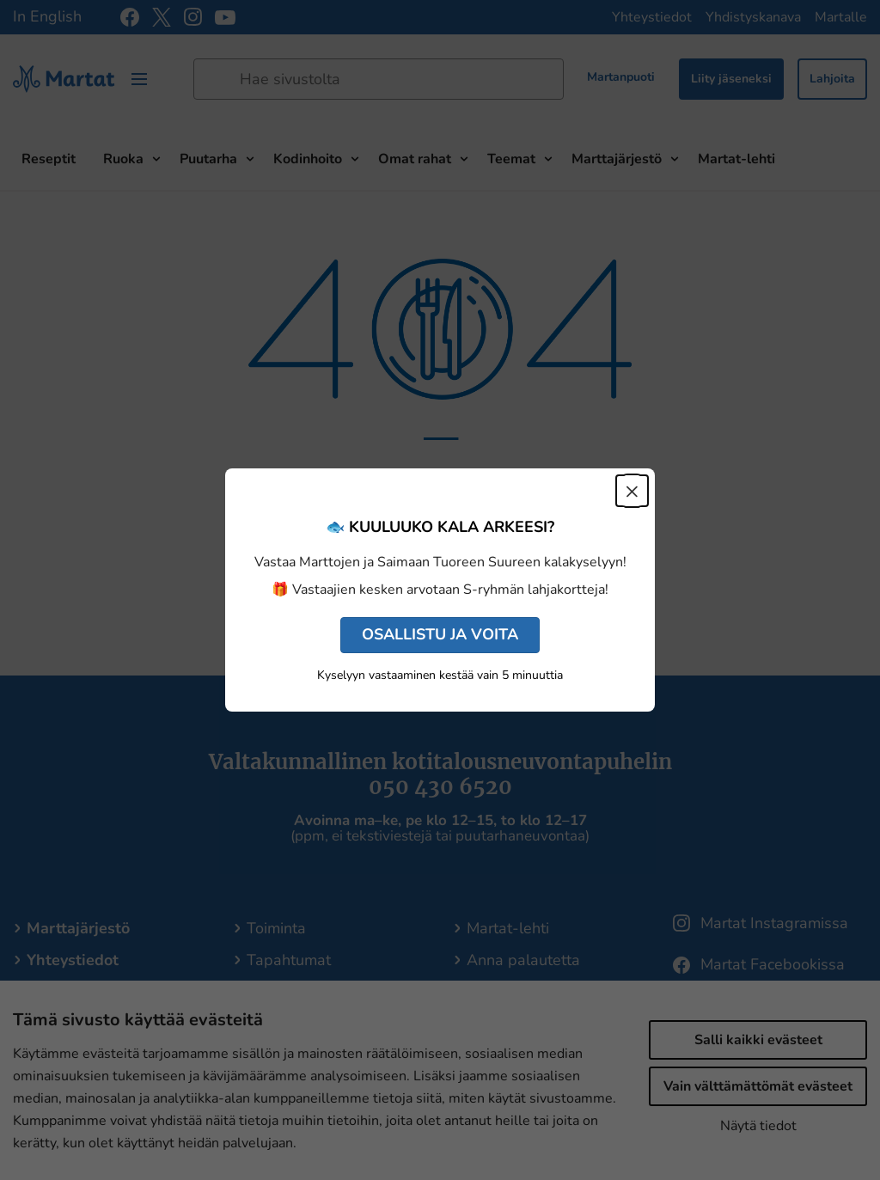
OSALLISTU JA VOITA (440, 634)
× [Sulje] (632, 490)
